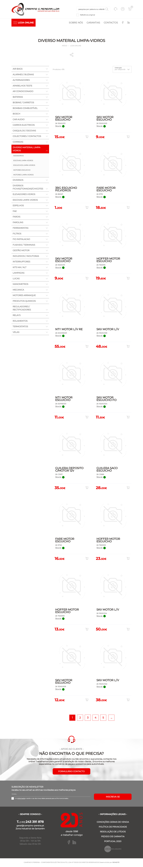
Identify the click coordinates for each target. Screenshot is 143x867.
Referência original (87, 15)
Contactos (111, 23)
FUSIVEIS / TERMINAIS (24, 245)
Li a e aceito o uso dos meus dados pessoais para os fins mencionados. (41, 799)
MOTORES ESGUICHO (21, 170)
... (111, 717)
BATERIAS (18, 97)
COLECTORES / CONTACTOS (27, 136)
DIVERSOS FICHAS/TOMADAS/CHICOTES (28, 187)
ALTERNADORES (21, 80)
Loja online (75, 46)
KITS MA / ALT (19, 268)
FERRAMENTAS (20, 228)
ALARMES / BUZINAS (23, 75)
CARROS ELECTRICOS (24, 125)
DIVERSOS (18, 180)
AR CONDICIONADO (23, 92)
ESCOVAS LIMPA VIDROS (25, 200)
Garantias (93, 23)
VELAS (16, 332)
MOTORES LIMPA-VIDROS (23, 175)
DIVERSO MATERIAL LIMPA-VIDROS (27, 149)
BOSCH (16, 114)
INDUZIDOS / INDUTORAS (26, 256)
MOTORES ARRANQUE (24, 296)
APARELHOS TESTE (22, 86)
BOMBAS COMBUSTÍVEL (25, 108)
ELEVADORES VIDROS (24, 195)
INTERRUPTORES (21, 262)
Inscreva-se (113, 797)
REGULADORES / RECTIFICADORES (22, 308)
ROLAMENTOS (20, 321)
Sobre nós (76, 23)
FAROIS (16, 217)
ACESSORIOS (18, 156)
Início (64, 46)
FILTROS (17, 234)
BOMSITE (115, 863)
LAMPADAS (18, 273)
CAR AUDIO (18, 120)
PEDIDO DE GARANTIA (112, 837)
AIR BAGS (17, 69)
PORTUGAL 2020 (112, 842)
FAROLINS (18, 223)
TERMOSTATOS (20, 327)
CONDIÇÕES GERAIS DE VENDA (113, 822)
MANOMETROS (20, 284)
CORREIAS (18, 142)
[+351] (30, 822)
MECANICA (18, 290)
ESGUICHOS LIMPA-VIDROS (24, 166)
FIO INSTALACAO (21, 239)
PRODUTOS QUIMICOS (24, 301)
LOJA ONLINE (23, 23)
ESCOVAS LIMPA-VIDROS (23, 161)
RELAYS (16, 316)
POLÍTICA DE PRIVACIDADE (113, 827)
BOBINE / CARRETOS (23, 103)
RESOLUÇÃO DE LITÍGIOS (113, 832)
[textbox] (93, 10)
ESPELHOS (18, 206)
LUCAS (16, 279)
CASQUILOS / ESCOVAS (24, 131)
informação (21, 799)
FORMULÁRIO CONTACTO (71, 772)
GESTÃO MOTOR (21, 251)
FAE (15, 211)
